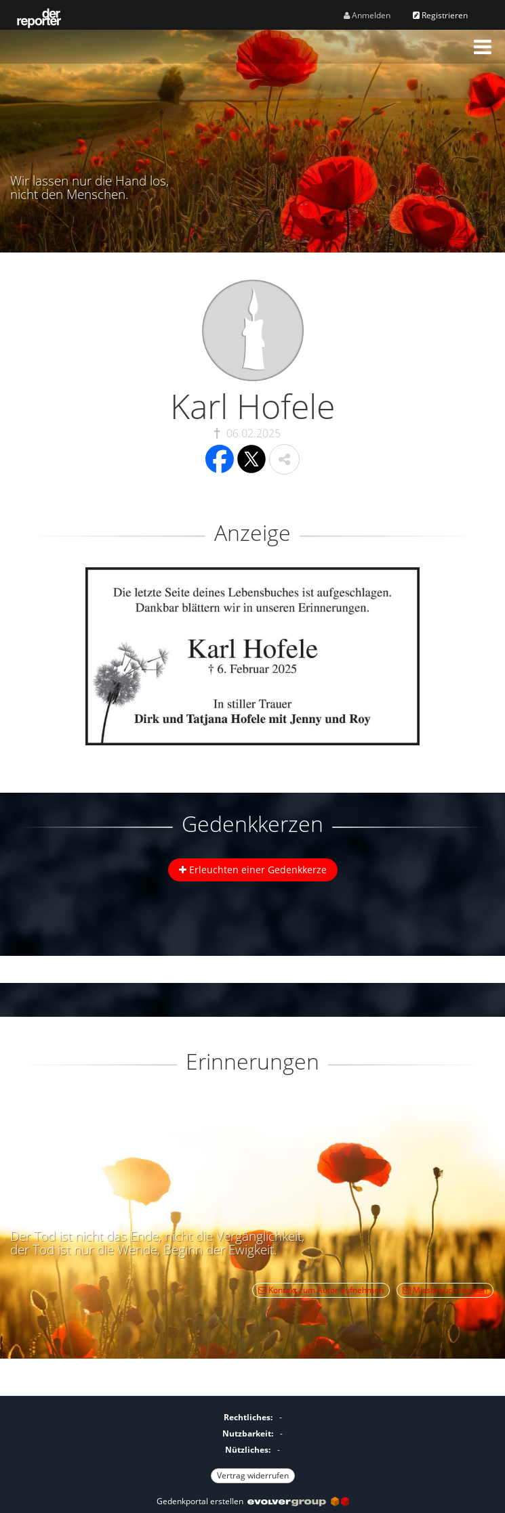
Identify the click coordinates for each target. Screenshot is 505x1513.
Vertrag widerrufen (253, 1475)
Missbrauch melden (445, 1290)
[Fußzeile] (252, 1444)
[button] (482, 47)
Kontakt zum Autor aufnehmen (321, 1290)
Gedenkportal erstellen (253, 1501)
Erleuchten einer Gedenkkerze (253, 869)
